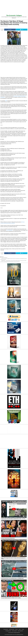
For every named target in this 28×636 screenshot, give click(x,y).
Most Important (20, 630)
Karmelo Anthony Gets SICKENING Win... (8, 538)
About (20, 629)
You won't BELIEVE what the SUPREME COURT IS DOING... (11, 597)
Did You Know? (14, 630)
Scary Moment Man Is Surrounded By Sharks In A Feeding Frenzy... (12, 578)
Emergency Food (8, 630)
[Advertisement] (14, 7)
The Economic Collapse (14, 15)
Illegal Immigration (4, 257)
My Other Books (11, 629)
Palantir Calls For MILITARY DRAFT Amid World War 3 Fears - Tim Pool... (13, 518)
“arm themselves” (9, 230)
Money (2, 256)
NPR (6, 100)
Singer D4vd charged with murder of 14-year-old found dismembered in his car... (13, 558)
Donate (16, 629)
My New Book (6, 629)
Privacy (23, 629)
